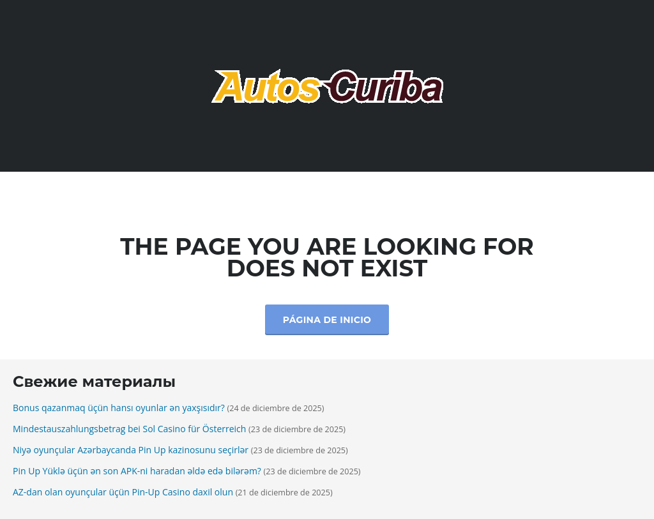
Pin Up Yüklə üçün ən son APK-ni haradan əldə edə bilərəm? (137, 471)
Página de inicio (327, 320)
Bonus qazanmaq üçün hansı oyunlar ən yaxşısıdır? (119, 408)
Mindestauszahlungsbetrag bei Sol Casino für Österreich (129, 429)
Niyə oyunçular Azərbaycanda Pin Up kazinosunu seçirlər (130, 450)
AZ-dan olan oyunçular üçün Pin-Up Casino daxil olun (123, 492)
